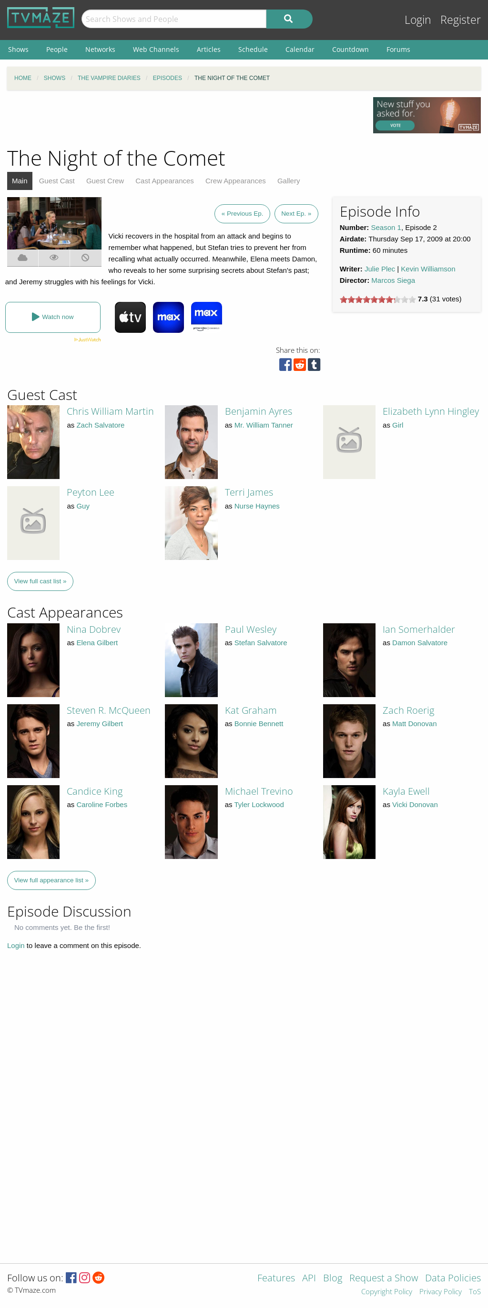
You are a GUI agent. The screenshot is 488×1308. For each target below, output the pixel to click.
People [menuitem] (57, 49)
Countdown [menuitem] (350, 49)
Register (460, 19)
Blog (332, 1278)
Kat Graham (251, 710)
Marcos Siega (393, 280)
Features (276, 1278)
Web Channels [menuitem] (156, 49)
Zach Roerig (408, 710)
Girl (397, 425)
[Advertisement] (183, 118)
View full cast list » (40, 581)
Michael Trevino (259, 791)
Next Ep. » (296, 213)
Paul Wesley (250, 629)
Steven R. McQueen (109, 710)
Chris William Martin (110, 411)
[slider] (378, 299)
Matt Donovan (414, 723)
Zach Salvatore (100, 425)
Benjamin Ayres (258, 411)
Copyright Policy (386, 1292)
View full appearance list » (51, 880)
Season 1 (386, 227)
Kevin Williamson (428, 269)
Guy (83, 506)
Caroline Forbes (101, 804)
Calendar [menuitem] (300, 49)
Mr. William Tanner (263, 425)
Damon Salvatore (419, 643)
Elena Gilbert (97, 643)
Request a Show (383, 1278)
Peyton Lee (90, 492)
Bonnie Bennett (259, 723)
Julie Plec (380, 269)
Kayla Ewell (406, 791)
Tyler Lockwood (259, 804)
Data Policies (453, 1278)
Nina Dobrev (94, 629)
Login (418, 19)
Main (20, 181)
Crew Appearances (235, 181)
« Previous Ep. (243, 213)
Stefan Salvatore (260, 643)
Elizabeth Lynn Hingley (431, 411)
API (309, 1278)
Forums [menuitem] (398, 49)
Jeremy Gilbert (99, 723)
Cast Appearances (164, 181)
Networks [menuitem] (100, 49)
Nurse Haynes (257, 506)
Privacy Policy (440, 1292)
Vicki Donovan (415, 804)
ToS (475, 1292)
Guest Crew (105, 181)
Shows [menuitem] (18, 49)
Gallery (288, 181)
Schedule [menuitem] (253, 49)
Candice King (94, 791)
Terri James (249, 492)
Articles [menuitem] (209, 49)
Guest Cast (57, 181)
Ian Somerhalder (419, 629)
